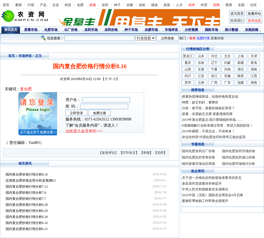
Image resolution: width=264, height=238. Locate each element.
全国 (241, 5)
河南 (227, 69)
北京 (227, 56)
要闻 (18, 5)
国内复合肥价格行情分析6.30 (27, 205)
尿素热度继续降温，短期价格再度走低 (210, 97)
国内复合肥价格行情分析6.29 (27, 211)
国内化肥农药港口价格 (238, 157)
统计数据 (231, 30)
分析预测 (191, 30)
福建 (240, 82)
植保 (154, 5)
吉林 (201, 63)
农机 (142, 5)
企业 (55, 5)
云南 (201, 82)
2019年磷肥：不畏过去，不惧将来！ (208, 131)
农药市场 (91, 30)
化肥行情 (203, 38)
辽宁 (214, 63)
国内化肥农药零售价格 (198, 157)
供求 (191, 5)
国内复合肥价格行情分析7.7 (26, 199)
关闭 (160, 153)
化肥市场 (50, 30)
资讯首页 (10, 30)
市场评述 (171, 30)
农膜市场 (151, 30)
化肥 (80, 5)
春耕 (192, 38)
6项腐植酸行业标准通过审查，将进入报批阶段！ (217, 125)
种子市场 (131, 30)
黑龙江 (188, 56)
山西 (188, 69)
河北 (214, 56)
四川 (188, 76)
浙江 (214, 76)
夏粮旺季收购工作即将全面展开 (205, 201)
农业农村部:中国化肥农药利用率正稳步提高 (214, 137)
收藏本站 (254, 13)
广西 (214, 82)
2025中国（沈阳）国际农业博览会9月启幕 (212, 195)
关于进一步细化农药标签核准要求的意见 (211, 178)
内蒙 (227, 63)
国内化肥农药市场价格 (238, 151)
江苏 (201, 76)
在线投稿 (251, 30)
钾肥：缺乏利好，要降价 (200, 102)
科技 (68, 5)
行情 (31, 5)
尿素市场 (30, 30)
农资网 (65, 79)
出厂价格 (71, 30)
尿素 (92, 5)
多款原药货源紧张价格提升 (202, 183)
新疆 (240, 63)
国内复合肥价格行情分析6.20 (27, 217)
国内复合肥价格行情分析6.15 (27, 229)
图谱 (229, 5)
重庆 (188, 63)
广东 (227, 82)
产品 (43, 5)
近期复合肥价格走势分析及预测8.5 (31, 180)
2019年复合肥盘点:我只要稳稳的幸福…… (212, 120)
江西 (254, 76)
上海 (240, 56)
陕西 (240, 76)
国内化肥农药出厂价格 (198, 151)
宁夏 (214, 69)
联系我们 (237, 21)
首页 (6, 5)
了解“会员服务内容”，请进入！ (92, 125)
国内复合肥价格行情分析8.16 (27, 174)
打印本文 (129, 153)
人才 (179, 5)
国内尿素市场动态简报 (198, 164)
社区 (253, 5)
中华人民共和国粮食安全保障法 (205, 189)
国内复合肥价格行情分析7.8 (26, 193)
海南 (254, 82)
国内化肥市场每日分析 (238, 164)
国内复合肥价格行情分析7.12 (27, 186)
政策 (167, 5)
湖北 (240, 69)
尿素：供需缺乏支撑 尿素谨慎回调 (207, 114)
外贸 (204, 5)
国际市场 (211, 30)
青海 (254, 63)
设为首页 (237, 13)
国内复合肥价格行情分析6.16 (27, 223)
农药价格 (111, 30)
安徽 (227, 76)
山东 (201, 56)
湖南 (254, 69)
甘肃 (201, 69)
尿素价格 (217, 38)
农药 (105, 5)
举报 (146, 153)
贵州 (188, 82)
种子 (117, 5)
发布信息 (254, 21)
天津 (254, 56)
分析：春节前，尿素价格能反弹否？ (208, 108)
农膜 (130, 5)
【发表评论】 (108, 153)
